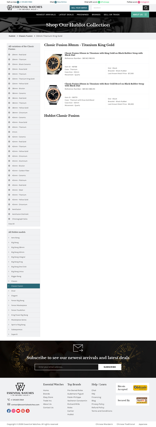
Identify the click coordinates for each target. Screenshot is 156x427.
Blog (94, 400)
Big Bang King (15, 262)
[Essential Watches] (24, 7)
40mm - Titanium (17, 127)
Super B (12, 334)
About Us (140, 14)
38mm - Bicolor (16, 88)
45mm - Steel (15, 190)
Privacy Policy (98, 404)
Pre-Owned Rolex (75, 390)
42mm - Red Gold (17, 141)
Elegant (12, 296)
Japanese (143, 424)
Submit (146, 7)
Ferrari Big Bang (16, 300)
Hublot (70, 414)
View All (11, 224)
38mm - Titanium (17, 103)
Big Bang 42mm (16, 252)
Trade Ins (47, 400)
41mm (12, 132)
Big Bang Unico (16, 271)
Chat (94, 390)
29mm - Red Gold (17, 54)
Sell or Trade (112, 14)
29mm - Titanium (17, 59)
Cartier (70, 411)
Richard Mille (73, 404)
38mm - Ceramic (17, 93)
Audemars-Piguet (75, 394)
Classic (12, 281)
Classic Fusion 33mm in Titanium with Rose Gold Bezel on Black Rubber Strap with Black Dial (104, 85)
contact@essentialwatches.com (23, 404)
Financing (96, 397)
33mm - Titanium (17, 74)
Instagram (143, 2)
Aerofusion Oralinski (18, 214)
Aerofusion (14, 209)
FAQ (93, 394)
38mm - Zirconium (17, 112)
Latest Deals (66, 14)
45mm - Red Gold (17, 185)
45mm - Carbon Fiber (18, 170)
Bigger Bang (14, 276)
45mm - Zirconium (17, 204)
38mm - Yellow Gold (18, 107)
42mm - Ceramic (17, 136)
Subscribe (110, 367)
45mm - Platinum (17, 180)
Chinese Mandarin (104, 424)
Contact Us (48, 407)
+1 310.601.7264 (24, 2)
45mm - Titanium (17, 194)
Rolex (69, 407)
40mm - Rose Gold (17, 122)
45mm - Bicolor (16, 165)
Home (46, 390)
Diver (11, 291)
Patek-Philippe (74, 397)
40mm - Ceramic (17, 117)
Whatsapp (103, 2)
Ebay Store (48, 397)
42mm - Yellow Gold (18, 151)
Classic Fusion (15, 286)
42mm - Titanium (17, 146)
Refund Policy (98, 407)
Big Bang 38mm (16, 247)
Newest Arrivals (46, 14)
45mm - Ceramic (17, 175)
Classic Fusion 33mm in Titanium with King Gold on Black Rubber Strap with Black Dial (104, 54)
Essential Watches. (32, 424)
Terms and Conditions (102, 411)
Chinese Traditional (126, 424)
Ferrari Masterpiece (17, 305)
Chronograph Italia (17, 219)
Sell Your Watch (79, 8)
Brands (96, 14)
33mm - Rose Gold (17, 69)
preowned (83, 14)
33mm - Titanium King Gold (21, 78)
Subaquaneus (15, 329)
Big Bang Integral (16, 257)
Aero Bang (14, 238)
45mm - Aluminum (17, 161)
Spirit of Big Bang (16, 325)
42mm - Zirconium (17, 156)
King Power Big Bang (18, 315)
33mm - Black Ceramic (19, 64)
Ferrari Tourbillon (16, 310)
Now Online (60, 2)
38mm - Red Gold (17, 98)
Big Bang (13, 242)
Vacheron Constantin (77, 400)
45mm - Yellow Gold (18, 199)
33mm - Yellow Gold (18, 83)
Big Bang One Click (17, 267)
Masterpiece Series (17, 320)
